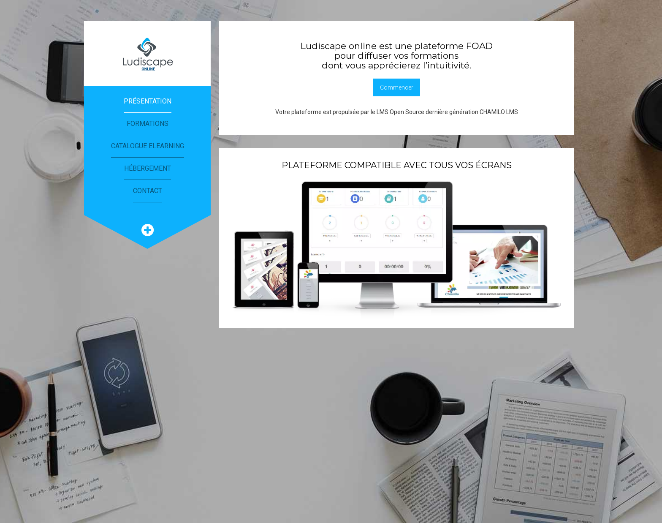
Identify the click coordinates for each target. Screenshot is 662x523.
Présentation (147, 101)
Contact (147, 191)
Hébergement (147, 168)
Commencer (396, 87)
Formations (147, 124)
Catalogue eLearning (147, 146)
